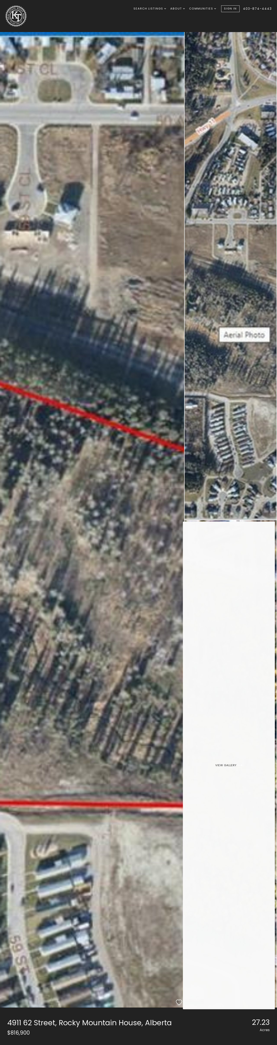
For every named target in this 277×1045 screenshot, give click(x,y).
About (177, 8)
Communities (202, 8)
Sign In (230, 8)
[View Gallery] (231, 764)
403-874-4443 (257, 9)
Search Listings (150, 8)
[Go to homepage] (27, 16)
